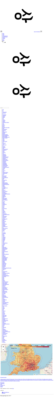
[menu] (41, 31)
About (3, 34)
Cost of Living (2, 385)
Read (13, 388)
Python (1, 386)
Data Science (2, 382)
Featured (3, 37)
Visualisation (2, 383)
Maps (1, 384)
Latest (3, 35)
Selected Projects (4, 36)
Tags (3, 39)
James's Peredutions (21, 31)
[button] (2, 41)
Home (3, 33)
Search (3, 40)
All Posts (3, 38)
